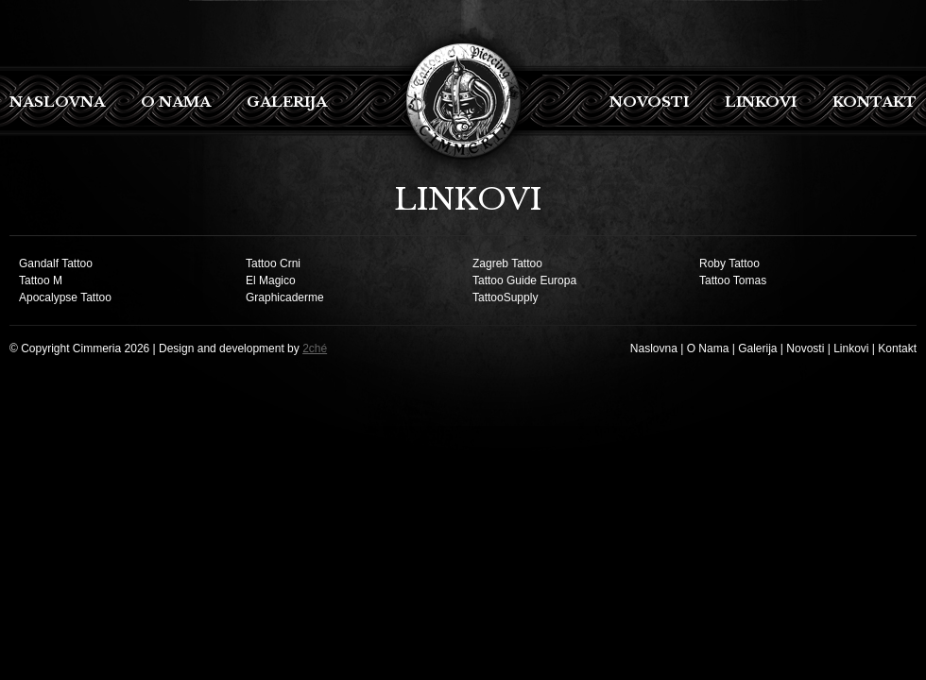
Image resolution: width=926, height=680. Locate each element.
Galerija (287, 101)
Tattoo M (40, 280)
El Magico (271, 280)
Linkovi (761, 101)
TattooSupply (505, 297)
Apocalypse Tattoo (65, 297)
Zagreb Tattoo (507, 263)
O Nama (176, 101)
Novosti (649, 101)
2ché (314, 348)
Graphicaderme (285, 297)
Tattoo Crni (273, 263)
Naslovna (57, 101)
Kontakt (874, 101)
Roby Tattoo (729, 263)
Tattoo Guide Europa (524, 280)
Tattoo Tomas (732, 280)
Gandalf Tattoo (56, 263)
